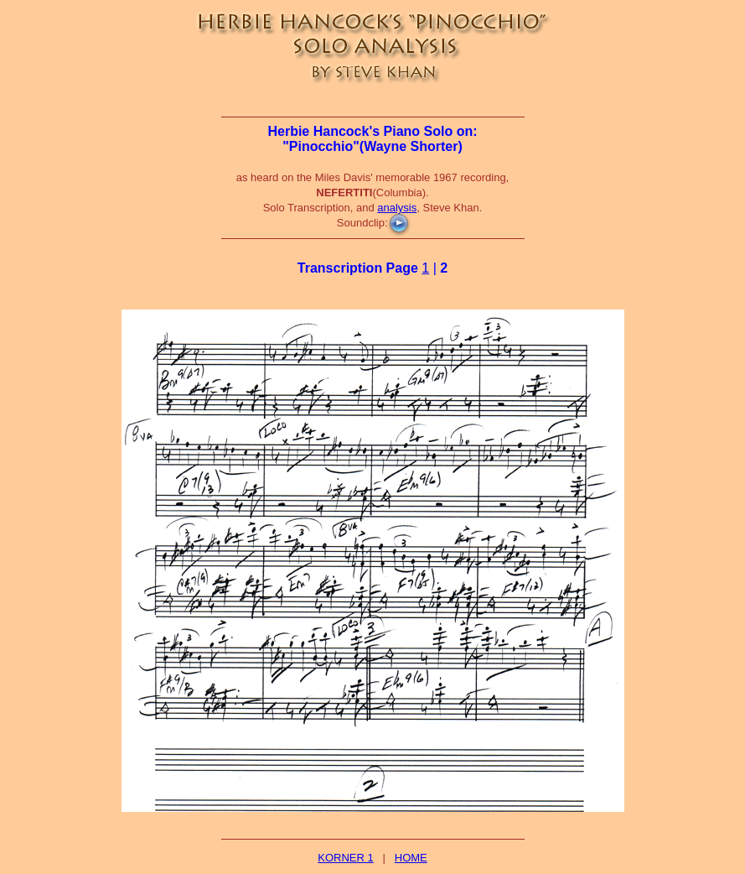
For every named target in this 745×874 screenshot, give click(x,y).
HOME (411, 857)
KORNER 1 (345, 857)
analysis (396, 207)
